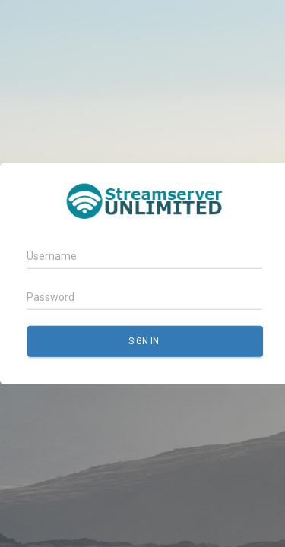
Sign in (144, 341)
